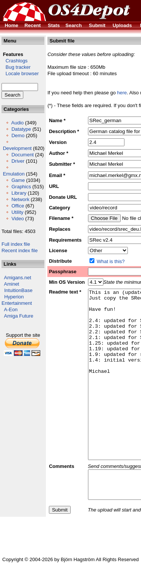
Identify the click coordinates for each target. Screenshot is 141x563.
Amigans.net (17, 277)
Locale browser (20, 73)
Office (17, 206)
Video (17, 218)
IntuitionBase (18, 290)
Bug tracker (16, 67)
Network (20, 199)
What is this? (110, 261)
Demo (17, 135)
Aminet (11, 284)
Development (17, 148)
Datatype (21, 129)
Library (18, 193)
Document (22, 154)
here (122, 92)
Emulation (14, 174)
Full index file (16, 244)
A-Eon (11, 309)
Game (17, 180)
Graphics (21, 186)
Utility (17, 212)
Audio (17, 123)
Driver (17, 161)
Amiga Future (18, 316)
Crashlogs (14, 61)
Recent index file (20, 250)
